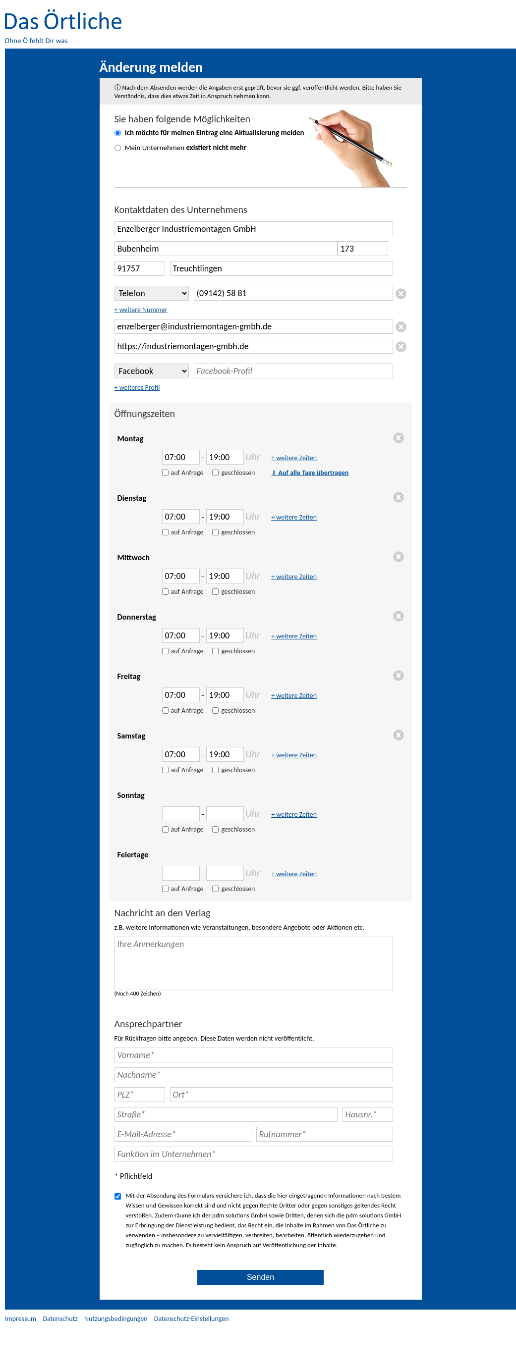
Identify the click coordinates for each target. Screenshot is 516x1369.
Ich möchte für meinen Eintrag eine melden (214, 132)
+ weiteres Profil (137, 387)
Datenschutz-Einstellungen (191, 1319)
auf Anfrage (187, 473)
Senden (260, 1277)
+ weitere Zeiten (294, 458)
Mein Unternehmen (186, 147)
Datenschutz (60, 1319)
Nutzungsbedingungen (116, 1319)
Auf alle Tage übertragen (309, 473)
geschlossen (238, 473)
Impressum (20, 1319)
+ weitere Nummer (141, 310)
